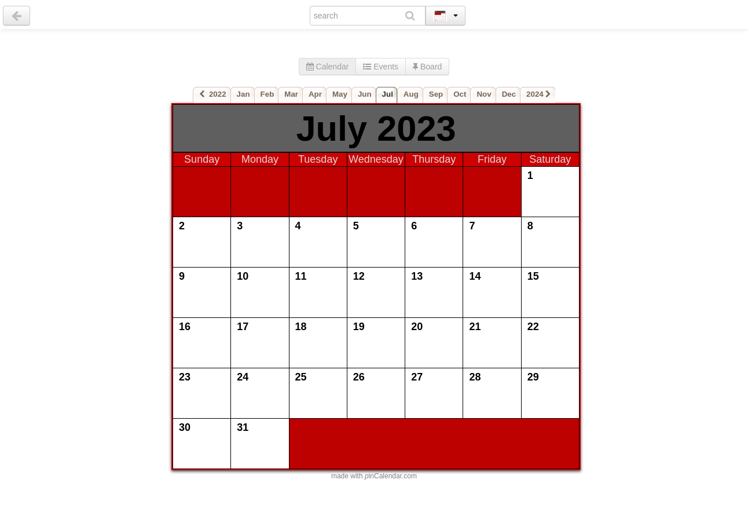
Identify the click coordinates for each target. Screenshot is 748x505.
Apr (315, 94)
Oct (459, 94)
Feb (267, 94)
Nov (483, 94)
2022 (212, 94)
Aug (411, 94)
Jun (365, 94)
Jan (243, 94)
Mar (291, 94)
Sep (436, 94)
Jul (387, 94)
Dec (509, 94)
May (339, 94)
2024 (538, 94)
